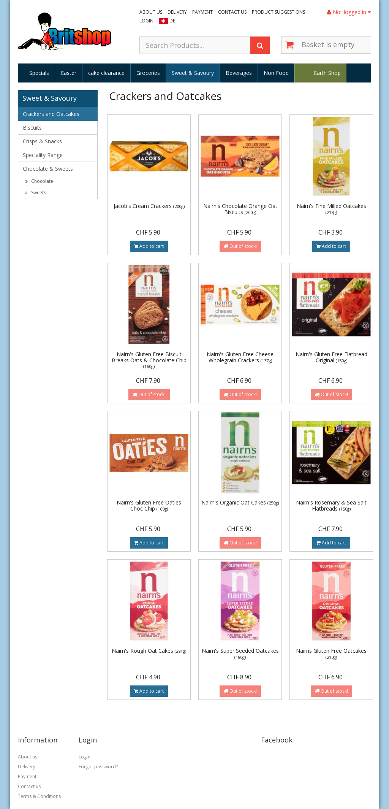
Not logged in (349, 12)
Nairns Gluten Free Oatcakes (331, 653)
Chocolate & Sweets (48, 168)
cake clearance (106, 72)
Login (146, 20)
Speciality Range (43, 155)
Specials (39, 72)
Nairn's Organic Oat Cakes (240, 502)
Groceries (148, 72)
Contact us (232, 12)
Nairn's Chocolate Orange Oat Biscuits (240, 208)
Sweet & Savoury (193, 72)
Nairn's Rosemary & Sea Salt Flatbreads (331, 505)
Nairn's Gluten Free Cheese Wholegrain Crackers (240, 357)
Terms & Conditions (39, 796)
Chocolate (39, 181)
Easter (68, 72)
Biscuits (32, 127)
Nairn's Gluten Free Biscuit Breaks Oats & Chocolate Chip (149, 360)
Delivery (177, 12)
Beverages (239, 72)
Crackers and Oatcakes (51, 113)
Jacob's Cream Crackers (149, 205)
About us (150, 12)
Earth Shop (327, 72)
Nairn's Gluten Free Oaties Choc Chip (149, 505)
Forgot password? (98, 766)
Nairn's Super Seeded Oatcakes (240, 653)
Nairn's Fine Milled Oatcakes (331, 208)
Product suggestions (278, 12)
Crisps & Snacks (42, 141)
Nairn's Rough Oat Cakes (149, 650)
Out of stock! (240, 246)
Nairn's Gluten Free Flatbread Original (331, 357)
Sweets (35, 192)
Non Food (276, 72)
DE (172, 20)
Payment (202, 12)
